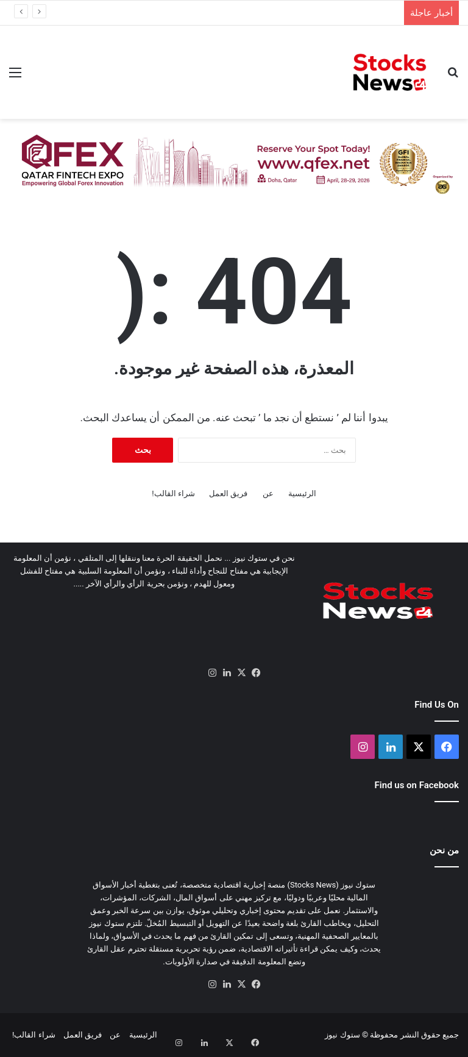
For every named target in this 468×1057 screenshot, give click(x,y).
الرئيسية (302, 493)
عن (268, 493)
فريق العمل (228, 493)
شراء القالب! (173, 493)
